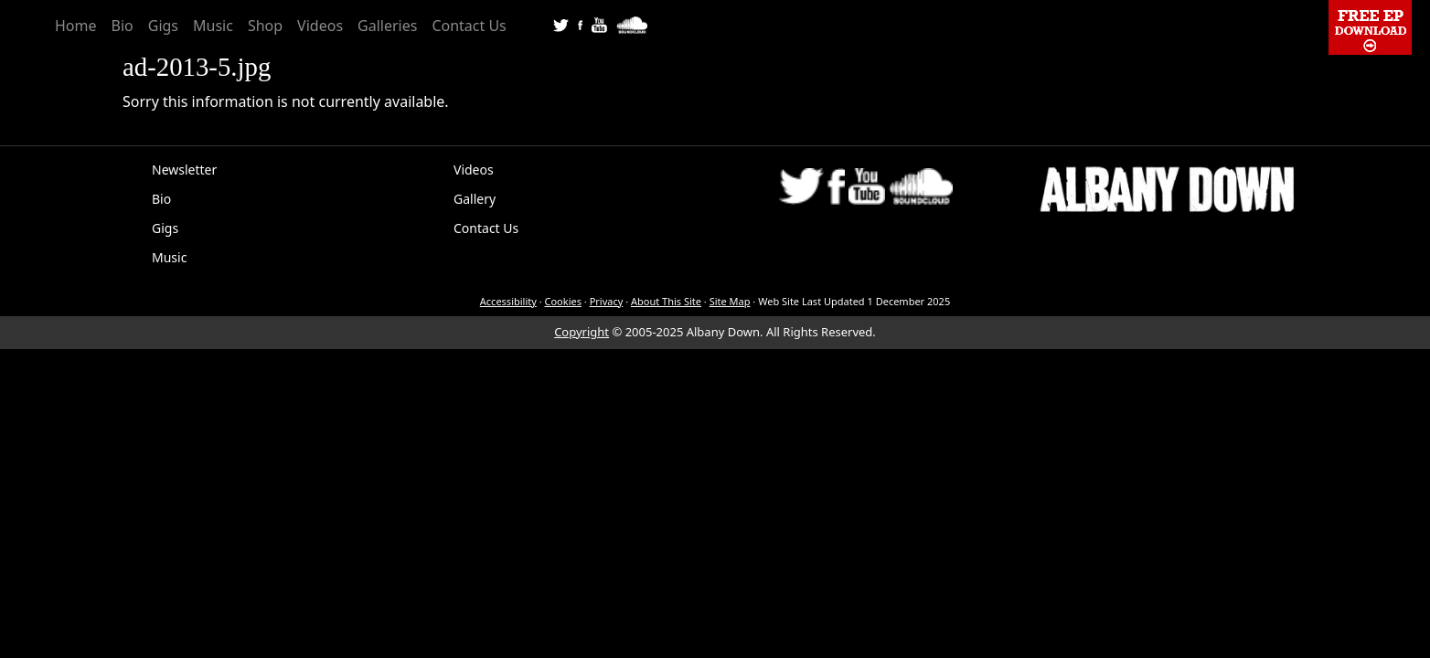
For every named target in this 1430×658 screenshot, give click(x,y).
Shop (265, 26)
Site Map (730, 301)
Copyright (581, 332)
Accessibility (508, 301)
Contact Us (469, 26)
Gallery (475, 198)
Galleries (387, 26)
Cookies (563, 301)
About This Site (666, 301)
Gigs (163, 26)
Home (76, 26)
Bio (122, 26)
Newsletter (184, 169)
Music (213, 26)
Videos (320, 26)
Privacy (607, 301)
